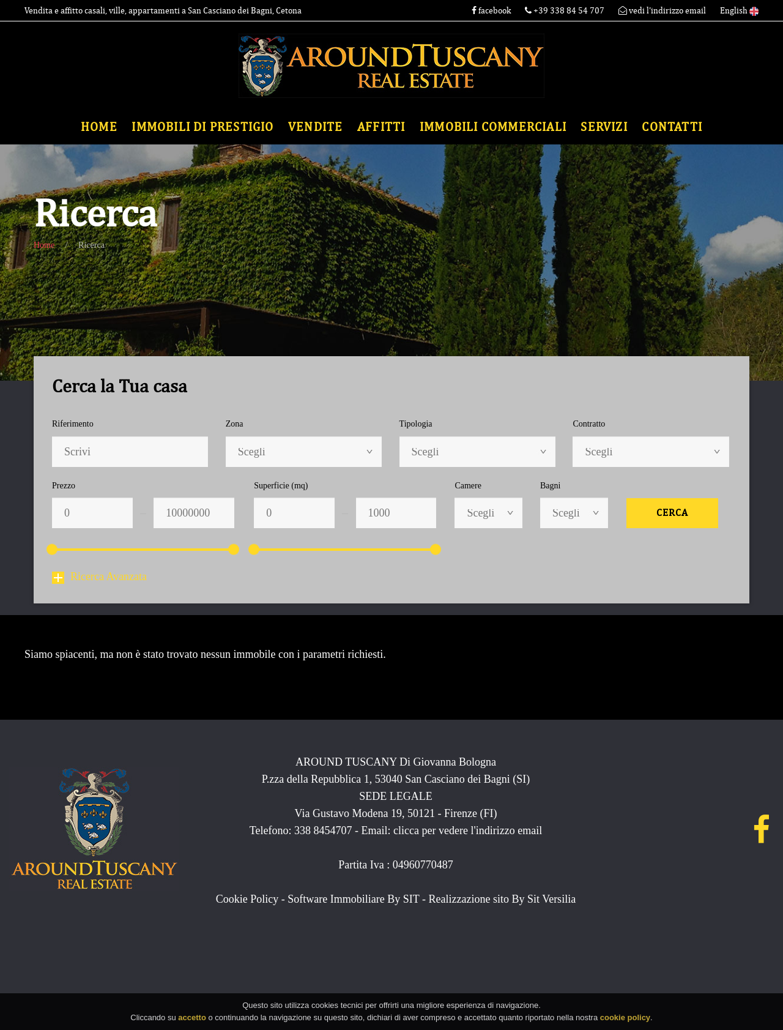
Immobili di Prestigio (202, 127)
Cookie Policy (247, 899)
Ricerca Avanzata (99, 576)
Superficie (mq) (281, 485)
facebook (491, 11)
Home (99, 127)
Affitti (381, 127)
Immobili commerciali (493, 127)
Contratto (589, 423)
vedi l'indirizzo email (662, 11)
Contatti (672, 127)
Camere (468, 485)
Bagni (550, 485)
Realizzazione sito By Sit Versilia (502, 899)
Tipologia (415, 423)
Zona (234, 423)
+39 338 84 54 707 (565, 11)
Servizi (604, 127)
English (739, 11)
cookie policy (625, 1020)
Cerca (672, 513)
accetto (192, 1020)
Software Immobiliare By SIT (353, 899)
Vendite (315, 127)
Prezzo (63, 485)
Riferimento (73, 423)
